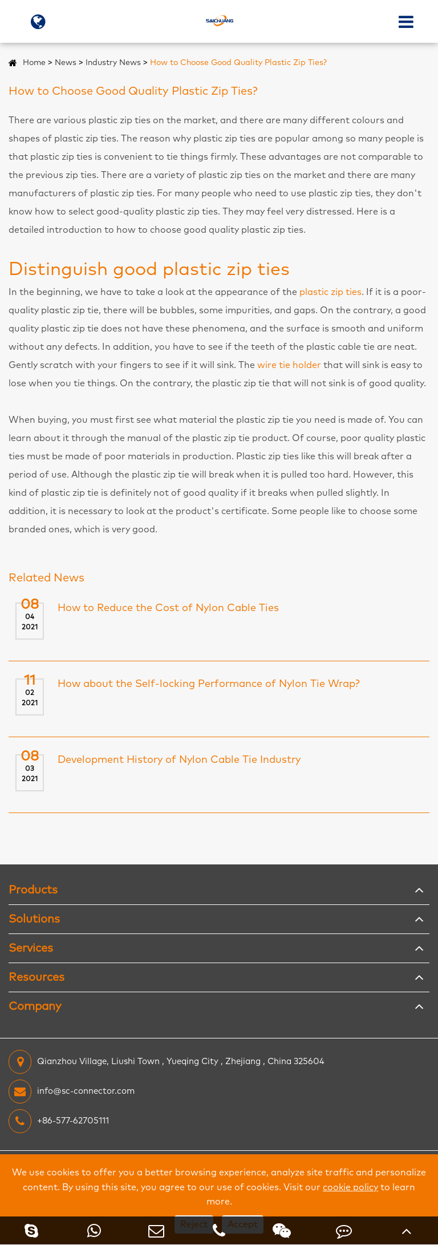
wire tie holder (289, 365)
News (65, 63)
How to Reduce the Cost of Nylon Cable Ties (168, 608)
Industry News (113, 63)
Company (35, 1006)
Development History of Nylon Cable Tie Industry (179, 760)
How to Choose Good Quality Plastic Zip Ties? (238, 63)
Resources (36, 977)
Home (34, 63)
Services (31, 948)
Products (33, 890)
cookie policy (350, 1187)
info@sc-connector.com (72, 1091)
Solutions (34, 919)
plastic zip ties (330, 292)
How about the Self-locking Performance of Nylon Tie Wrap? (209, 684)
